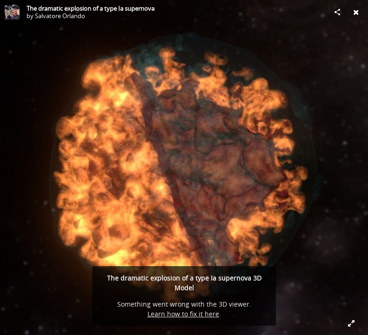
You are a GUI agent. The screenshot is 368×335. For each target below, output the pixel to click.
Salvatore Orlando (60, 16)
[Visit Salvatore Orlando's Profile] (12, 12)
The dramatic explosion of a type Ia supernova (90, 8)
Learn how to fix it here (183, 313)
